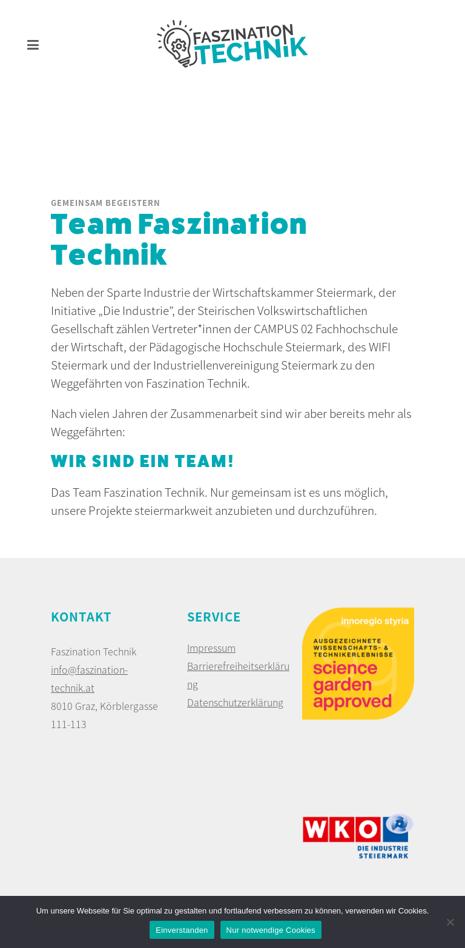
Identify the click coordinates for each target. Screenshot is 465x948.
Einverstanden (182, 930)
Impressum (211, 647)
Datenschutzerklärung (235, 702)
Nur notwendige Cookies (270, 930)
